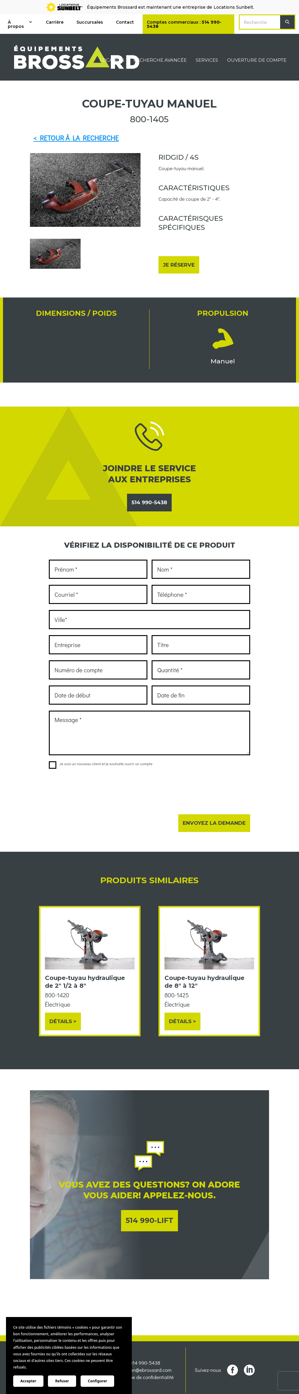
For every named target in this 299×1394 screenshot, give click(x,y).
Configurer (97, 1381)
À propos (16, 24)
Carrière (55, 22)
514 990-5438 (149, 502)
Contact (125, 22)
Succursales (89, 22)
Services (207, 60)
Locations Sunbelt (233, 7)
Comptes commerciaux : (184, 24)
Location (111, 60)
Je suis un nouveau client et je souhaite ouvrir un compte (100, 763)
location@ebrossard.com (144, 1369)
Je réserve (179, 265)
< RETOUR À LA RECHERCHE (76, 137)
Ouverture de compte (256, 60)
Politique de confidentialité (145, 1377)
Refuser (62, 1381)
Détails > (62, 1021)
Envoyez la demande (214, 823)
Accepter (28, 1381)
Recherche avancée (160, 60)
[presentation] (94, 787)
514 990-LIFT (149, 1220)
